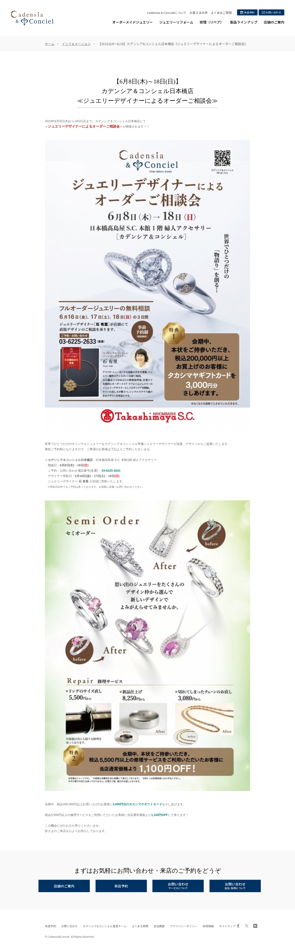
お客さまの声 (199, 12)
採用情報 (208, 926)
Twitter (246, 925)
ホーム (50, 44)
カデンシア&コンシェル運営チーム (105, 926)
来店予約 (50, 926)
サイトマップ (227, 926)
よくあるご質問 (221, 12)
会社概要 (159, 926)
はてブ (255, 925)
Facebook (238, 925)
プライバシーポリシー (184, 926)
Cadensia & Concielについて (166, 12)
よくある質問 (140, 926)
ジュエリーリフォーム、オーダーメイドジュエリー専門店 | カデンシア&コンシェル (32, 18)
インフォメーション (76, 44)
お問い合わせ (69, 926)
